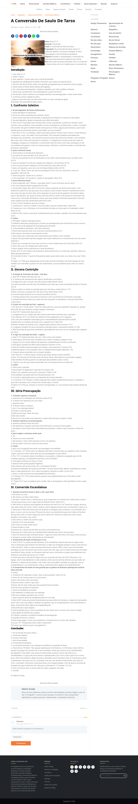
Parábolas (39, 9)
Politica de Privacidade (52, 776)
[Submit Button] (124, 776)
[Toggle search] (126, 4)
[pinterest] (84, 767)
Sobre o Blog (48, 766)
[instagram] (122, 4)
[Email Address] (111, 776)
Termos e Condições (51, 769)
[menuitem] (22, 4)
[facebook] (120, 4)
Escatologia (98, 9)
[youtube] (88, 767)
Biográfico (88, 9)
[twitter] (72, 771)
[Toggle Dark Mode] (124, 3)
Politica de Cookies (50, 785)
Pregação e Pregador (59, 9)
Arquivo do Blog (49, 788)
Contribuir (47, 773)
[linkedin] (80, 767)
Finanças (79, 9)
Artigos (48, 9)
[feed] (76, 767)
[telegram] (72, 767)
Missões (71, 9)
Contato (47, 782)
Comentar (21, 743)
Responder (17, 737)
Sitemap (47, 779)
